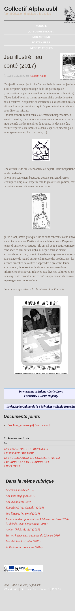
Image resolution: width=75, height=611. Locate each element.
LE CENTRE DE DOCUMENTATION (26, 449)
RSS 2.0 (56, 589)
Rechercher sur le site (17, 438)
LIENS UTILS (12, 466)
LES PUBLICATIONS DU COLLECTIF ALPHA (32, 457)
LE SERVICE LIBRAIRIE (19, 453)
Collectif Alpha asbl (31, 8)
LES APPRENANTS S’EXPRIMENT (26, 462)
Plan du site (11, 589)
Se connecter (28, 589)
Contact (44, 589)
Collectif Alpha (38, 75)
